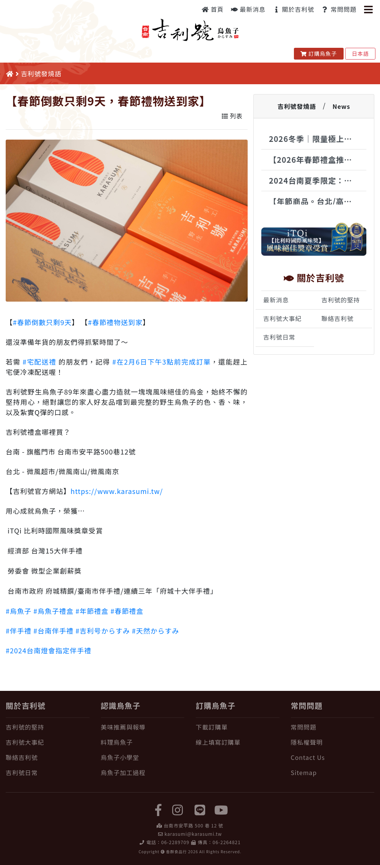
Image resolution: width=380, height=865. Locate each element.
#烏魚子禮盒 (53, 611)
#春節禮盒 (126, 611)
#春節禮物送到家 (115, 322)
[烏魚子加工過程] (143, 772)
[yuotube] (221, 809)
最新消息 (248, 9)
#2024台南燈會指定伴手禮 (48, 650)
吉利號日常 (279, 337)
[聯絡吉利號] (48, 757)
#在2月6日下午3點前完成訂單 (161, 361)
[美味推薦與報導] (143, 727)
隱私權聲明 (307, 742)
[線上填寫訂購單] (238, 742)
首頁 (212, 9)
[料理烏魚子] (143, 742)
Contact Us (308, 757)
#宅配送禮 (39, 361)
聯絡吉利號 (338, 318)
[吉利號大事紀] (48, 742)
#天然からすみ (155, 630)
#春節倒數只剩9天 (42, 322)
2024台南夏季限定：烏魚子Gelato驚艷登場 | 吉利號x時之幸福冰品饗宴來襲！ (317, 180)
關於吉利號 (293, 9)
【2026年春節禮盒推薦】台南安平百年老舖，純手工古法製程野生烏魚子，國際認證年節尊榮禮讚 (317, 159)
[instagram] (177, 809)
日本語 (360, 53)
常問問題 (338, 9)
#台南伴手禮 (53, 630)
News (341, 106)
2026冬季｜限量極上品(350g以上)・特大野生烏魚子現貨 (317, 138)
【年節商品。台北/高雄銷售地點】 (317, 201)
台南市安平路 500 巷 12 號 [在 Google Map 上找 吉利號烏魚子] (193, 825)
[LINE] (200, 809)
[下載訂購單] (238, 727)
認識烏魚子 (121, 705)
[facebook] (158, 809)
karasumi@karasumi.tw (193, 833)
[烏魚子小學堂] (143, 757)
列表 (232, 116)
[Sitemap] (333, 772)
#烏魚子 (18, 611)
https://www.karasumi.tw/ (117, 491)
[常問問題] (333, 727)
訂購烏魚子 (318, 53)
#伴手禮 (18, 630)
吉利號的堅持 (341, 300)
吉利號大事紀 (282, 318)
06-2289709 (175, 842)
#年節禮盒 (91, 611)
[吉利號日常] (48, 772)
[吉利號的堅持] (48, 727)
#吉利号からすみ (102, 630)
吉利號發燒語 (296, 106)
